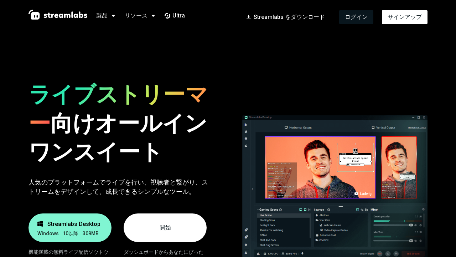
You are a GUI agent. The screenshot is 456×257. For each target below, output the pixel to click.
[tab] (110, 15)
